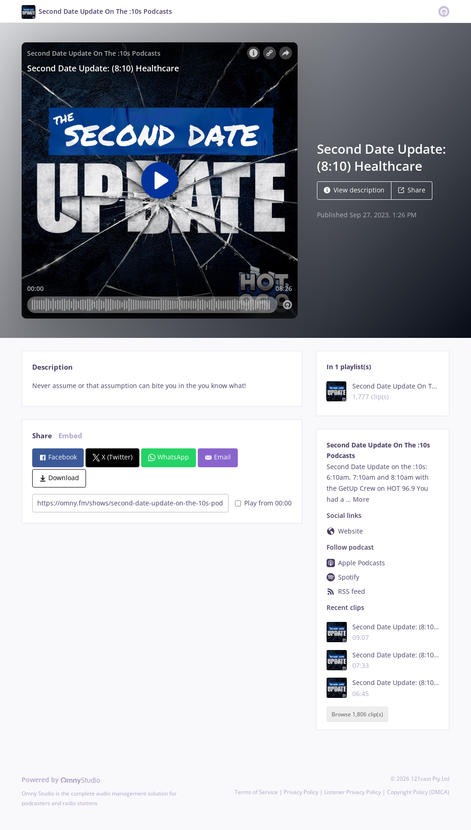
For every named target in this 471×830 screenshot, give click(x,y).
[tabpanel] (161, 385)
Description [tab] (52, 367)
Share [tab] (42, 436)
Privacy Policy (301, 792)
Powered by (61, 779)
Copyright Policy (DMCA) (418, 792)
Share (411, 190)
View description (354, 190)
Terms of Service (256, 792)
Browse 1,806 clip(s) (357, 714)
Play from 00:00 (263, 503)
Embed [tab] (70, 436)
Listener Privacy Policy (352, 792)
